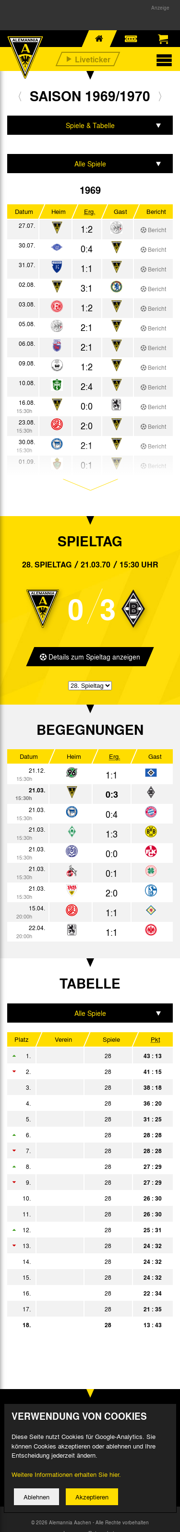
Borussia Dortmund (83, 1119)
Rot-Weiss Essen (83, 1277)
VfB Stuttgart (83, 1166)
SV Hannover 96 (83, 1293)
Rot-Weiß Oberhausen (83, 1214)
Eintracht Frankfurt (83, 1182)
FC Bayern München (83, 1087)
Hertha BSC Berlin (83, 1103)
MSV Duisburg (83, 1261)
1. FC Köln (83, 1071)
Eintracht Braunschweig (83, 1198)
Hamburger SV (83, 1135)
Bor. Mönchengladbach (83, 1055)
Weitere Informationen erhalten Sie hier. (66, 1481)
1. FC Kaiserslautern (83, 1230)
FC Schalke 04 (83, 1150)
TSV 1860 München (83, 1309)
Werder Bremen (83, 1245)
